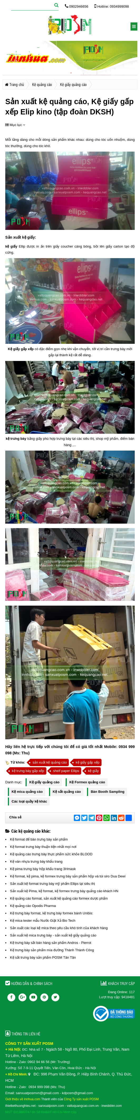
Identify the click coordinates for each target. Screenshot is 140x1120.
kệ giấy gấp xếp (87, 762)
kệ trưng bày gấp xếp (28, 771)
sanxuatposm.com (51, 1106)
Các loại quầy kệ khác (29, 801)
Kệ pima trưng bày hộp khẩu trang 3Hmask (43, 869)
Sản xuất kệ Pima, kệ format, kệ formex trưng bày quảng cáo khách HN (64, 891)
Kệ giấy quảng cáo (44, 782)
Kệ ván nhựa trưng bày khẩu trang (36, 861)
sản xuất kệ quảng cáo (49, 762)
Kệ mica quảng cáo (27, 792)
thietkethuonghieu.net (20, 1106)
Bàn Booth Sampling (107, 792)
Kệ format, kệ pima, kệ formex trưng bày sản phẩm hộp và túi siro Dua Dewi (67, 876)
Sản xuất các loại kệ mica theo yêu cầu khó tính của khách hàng (59, 928)
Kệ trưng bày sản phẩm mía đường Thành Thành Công (52, 950)
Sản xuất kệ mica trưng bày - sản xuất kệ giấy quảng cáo (53, 935)
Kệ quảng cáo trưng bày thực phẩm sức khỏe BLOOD (51, 854)
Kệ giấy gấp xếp (21, 349)
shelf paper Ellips (66, 771)
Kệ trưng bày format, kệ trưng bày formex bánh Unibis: (51, 913)
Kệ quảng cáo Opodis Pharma (33, 906)
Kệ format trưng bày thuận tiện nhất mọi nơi (43, 847)
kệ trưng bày (16, 439)
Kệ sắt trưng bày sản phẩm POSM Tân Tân (43, 957)
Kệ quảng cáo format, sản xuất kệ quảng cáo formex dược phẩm (59, 898)
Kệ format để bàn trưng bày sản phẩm (39, 839)
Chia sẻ (15, 817)
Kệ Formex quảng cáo (87, 782)
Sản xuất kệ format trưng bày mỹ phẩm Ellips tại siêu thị (52, 884)
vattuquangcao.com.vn (83, 1106)
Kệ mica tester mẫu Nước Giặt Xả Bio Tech (42, 921)
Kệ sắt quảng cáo (67, 792)
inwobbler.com (112, 1106)
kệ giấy (28, 237)
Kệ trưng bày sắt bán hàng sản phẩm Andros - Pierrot (50, 943)
